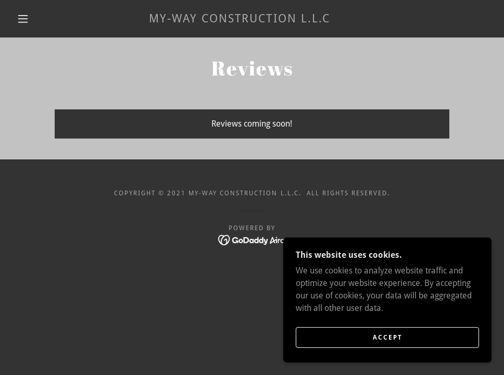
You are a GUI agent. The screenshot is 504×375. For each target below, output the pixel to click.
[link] (239, 19)
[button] (23, 18)
